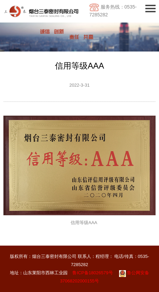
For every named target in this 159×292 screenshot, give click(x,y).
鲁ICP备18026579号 (92, 272)
